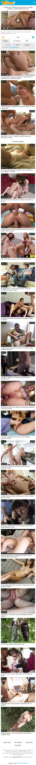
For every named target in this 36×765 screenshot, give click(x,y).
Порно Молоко (22, 763)
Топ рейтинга (18, 742)
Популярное (29, 742)
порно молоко (16, 757)
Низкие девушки (14, 47)
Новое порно (7, 742)
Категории (18, 745)
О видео (5, 41)
